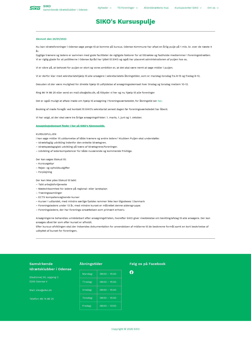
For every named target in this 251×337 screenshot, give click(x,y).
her (160, 100)
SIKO (47, 6)
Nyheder (109, 7)
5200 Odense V (38, 281)
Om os (213, 7)
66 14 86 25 (47, 298)
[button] (114, 7)
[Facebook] (132, 272)
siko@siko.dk (44, 290)
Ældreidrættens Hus (158, 7)
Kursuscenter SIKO (189, 7)
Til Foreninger (131, 7)
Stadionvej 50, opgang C (44, 277)
